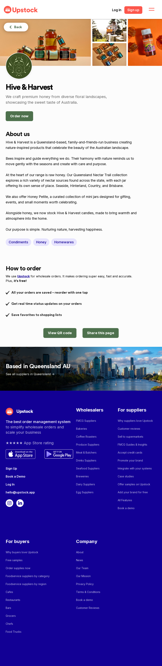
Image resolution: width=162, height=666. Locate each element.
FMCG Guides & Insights (132, 444)
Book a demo (126, 508)
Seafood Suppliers (88, 468)
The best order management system (38, 421)
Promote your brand (130, 460)
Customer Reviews (87, 607)
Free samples (14, 560)
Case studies (126, 476)
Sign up (133, 10)
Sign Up (11, 468)
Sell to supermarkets (130, 436)
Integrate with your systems (135, 468)
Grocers (11, 615)
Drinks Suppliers (86, 460)
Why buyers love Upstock (22, 552)
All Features (125, 500)
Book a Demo (15, 476)
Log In (10, 484)
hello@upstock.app (20, 492)
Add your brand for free (133, 492)
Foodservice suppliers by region (26, 584)
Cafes (9, 592)
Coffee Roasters (86, 436)
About (79, 552)
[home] (21, 9)
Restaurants (13, 599)
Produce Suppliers (87, 444)
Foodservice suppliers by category (28, 576)
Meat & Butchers (86, 452)
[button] (149, 9)
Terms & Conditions (88, 592)
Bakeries (81, 428)
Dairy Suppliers (85, 484)
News (79, 560)
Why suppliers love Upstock (135, 420)
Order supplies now (18, 568)
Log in (116, 10)
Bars (8, 607)
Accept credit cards (130, 452)
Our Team (82, 568)
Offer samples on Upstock (134, 484)
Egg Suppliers (84, 492)
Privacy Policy (85, 584)
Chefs (9, 623)
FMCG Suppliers (86, 420)
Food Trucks (13, 631)
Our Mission (83, 576)
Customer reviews (129, 428)
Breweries (82, 476)
